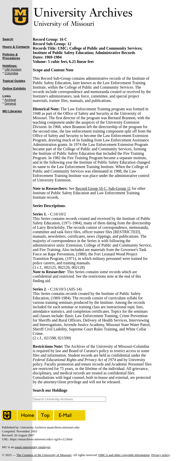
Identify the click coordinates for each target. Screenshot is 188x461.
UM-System (13, 69)
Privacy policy (160, 455)
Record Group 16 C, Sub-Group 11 (103, 188)
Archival (10, 100)
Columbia (11, 73)
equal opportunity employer (32, 447)
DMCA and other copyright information (124, 455)
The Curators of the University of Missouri (43, 455)
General (10, 103)
